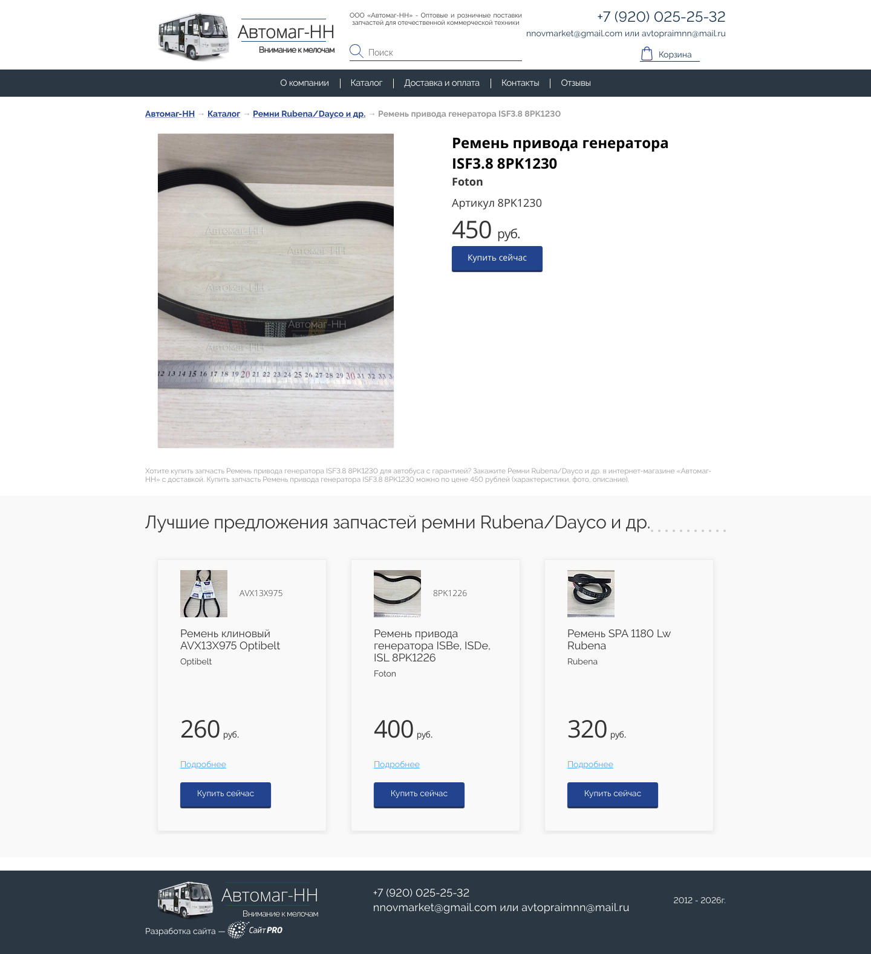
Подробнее (203, 765)
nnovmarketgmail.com (435, 907)
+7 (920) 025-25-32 (421, 893)
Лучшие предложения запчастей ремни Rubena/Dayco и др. (397, 522)
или (501, 908)
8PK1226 (450, 594)
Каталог (367, 82)
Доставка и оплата (442, 82)
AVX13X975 (261, 594)
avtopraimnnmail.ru (575, 907)
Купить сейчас (497, 258)
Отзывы (575, 82)
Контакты (520, 82)
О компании (304, 82)
